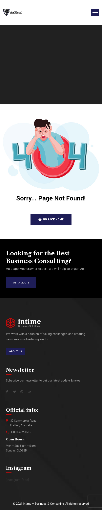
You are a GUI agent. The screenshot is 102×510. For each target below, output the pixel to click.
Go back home (51, 219)
